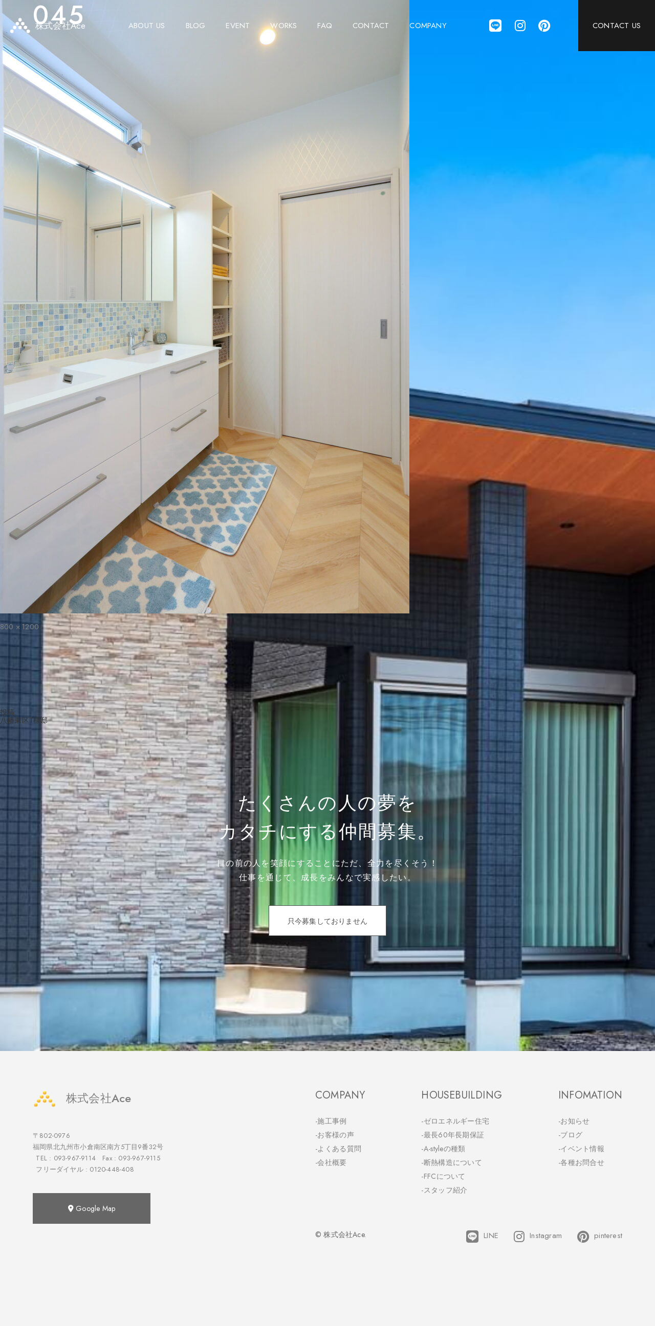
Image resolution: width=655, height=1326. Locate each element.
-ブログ (570, 1135)
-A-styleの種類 (443, 1149)
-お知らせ (574, 1121)
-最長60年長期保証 (452, 1135)
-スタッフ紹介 (444, 1190)
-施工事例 (331, 1121)
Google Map (91, 1208)
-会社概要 (331, 1162)
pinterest (599, 1236)
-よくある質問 (338, 1149)
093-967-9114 (75, 1158)
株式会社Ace (82, 1098)
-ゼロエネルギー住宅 (455, 1121)
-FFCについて (443, 1176)
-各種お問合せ (581, 1162)
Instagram (538, 1236)
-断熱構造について (451, 1162)
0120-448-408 (112, 1169)
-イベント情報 (581, 1149)
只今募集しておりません (327, 921)
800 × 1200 (19, 627)
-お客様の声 (334, 1135)
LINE (482, 1236)
